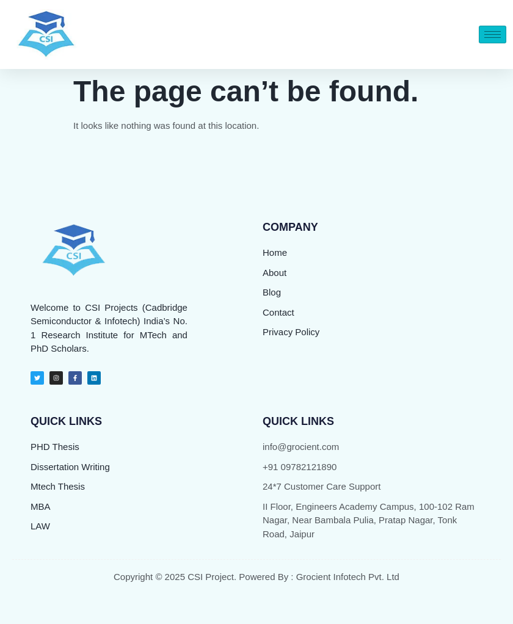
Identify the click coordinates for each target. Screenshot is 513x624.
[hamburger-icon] (492, 34)
